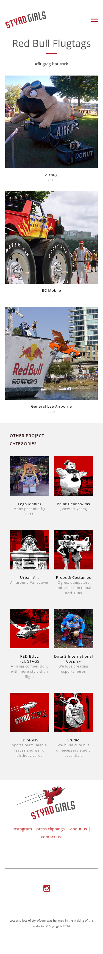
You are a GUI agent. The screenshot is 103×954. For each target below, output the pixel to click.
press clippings (50, 828)
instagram (22, 828)
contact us (51, 836)
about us (78, 828)
